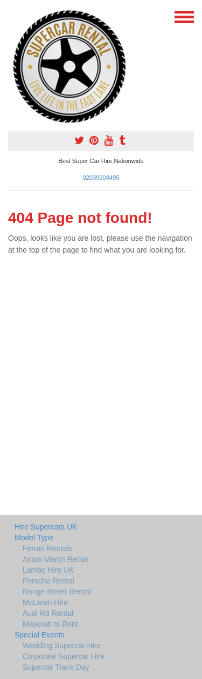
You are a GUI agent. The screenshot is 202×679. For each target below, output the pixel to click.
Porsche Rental (48, 580)
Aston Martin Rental (56, 559)
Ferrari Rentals (48, 548)
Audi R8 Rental (48, 613)
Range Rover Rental (57, 591)
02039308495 (100, 177)
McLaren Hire (45, 602)
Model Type (34, 537)
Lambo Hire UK (48, 570)
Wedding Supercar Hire (62, 645)
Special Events (40, 634)
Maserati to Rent (50, 624)
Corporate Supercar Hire (64, 656)
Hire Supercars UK (46, 526)
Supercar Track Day (56, 667)
